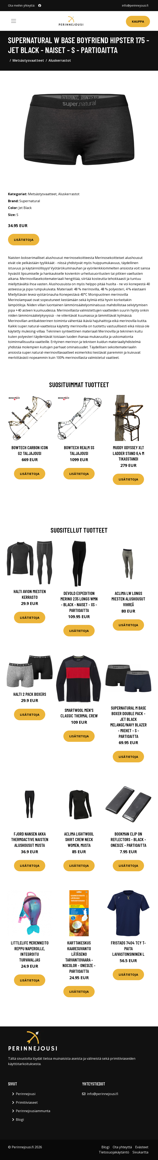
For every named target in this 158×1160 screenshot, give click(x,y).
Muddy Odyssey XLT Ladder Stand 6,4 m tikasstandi (128, 453)
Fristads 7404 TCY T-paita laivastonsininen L (128, 948)
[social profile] (40, 5)
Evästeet (141, 1147)
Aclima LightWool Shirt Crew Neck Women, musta (79, 839)
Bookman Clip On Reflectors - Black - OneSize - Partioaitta (128, 839)
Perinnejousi (25, 1094)
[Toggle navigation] (13, 21)
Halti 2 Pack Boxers (29, 694)
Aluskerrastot (60, 60)
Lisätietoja (23, 240)
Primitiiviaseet (27, 1102)
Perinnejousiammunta (33, 1111)
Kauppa (138, 21)
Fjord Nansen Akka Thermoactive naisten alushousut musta (29, 839)
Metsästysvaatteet (28, 60)
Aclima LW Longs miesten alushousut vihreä (128, 599)
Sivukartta (140, 1152)
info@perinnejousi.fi (135, 5)
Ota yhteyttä (122, 1147)
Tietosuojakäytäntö (114, 1152)
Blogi (20, 1119)
